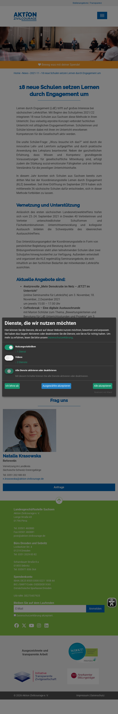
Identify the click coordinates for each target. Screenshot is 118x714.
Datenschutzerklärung (60, 337)
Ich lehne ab (12, 386)
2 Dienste (21, 362)
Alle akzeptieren (102, 386)
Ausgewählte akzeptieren (56, 386)
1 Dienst (20, 351)
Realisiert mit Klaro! (103, 392)
